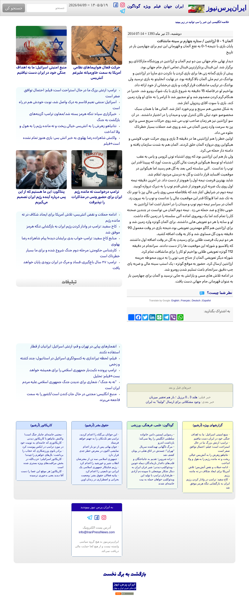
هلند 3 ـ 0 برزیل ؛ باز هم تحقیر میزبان (173, 397)
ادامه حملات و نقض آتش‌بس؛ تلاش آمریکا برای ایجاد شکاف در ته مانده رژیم (209, 471)
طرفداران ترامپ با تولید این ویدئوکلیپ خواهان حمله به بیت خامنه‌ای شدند (156, 479)
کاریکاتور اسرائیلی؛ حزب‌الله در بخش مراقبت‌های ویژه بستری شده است (43, 463)
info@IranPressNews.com (97, 532)
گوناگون (133, 6)
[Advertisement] (204, 351)
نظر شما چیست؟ (219, 293)
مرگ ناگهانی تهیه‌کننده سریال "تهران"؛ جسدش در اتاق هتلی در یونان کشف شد (153, 450)
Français (185, 300)
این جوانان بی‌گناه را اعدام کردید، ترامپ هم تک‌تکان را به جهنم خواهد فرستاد (99, 438)
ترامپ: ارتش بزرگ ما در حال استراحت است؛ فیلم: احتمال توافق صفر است (210, 446)
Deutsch (196, 300)
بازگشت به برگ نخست (124, 574)
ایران (179, 6)
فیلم (157, 6)
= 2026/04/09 (88, 8)
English (175, 300)
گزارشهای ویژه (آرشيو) (208, 425)
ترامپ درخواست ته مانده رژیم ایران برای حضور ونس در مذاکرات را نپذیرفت (96, 196)
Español (206, 300)
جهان (168, 6)
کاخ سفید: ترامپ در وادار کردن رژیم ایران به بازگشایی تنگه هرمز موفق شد (208, 483)
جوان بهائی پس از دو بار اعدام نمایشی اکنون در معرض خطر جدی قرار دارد (99, 450)
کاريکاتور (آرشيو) (41, 425)
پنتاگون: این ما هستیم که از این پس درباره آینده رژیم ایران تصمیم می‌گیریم (41, 196)
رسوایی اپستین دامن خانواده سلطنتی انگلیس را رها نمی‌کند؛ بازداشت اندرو (156, 438)
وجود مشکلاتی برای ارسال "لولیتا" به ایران (173, 401)
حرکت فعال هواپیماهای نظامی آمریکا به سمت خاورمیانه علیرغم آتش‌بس (97, 72)
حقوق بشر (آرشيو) (97, 425)
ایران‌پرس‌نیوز (217, 8)
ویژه (147, 6)
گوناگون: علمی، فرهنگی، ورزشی (152, 425)
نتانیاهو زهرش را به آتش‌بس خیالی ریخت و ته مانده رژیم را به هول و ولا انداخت (209, 459)
